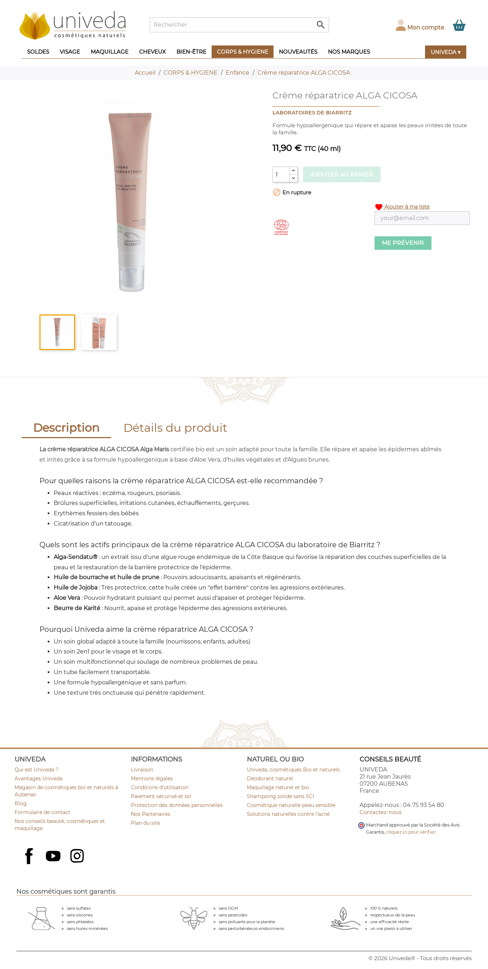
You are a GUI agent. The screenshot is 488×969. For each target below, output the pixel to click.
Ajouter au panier (342, 174)
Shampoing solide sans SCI (280, 796)
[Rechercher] (239, 24)
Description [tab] (66, 428)
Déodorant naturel (270, 778)
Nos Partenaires (150, 814)
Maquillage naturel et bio (278, 787)
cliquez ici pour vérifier (411, 832)
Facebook (29, 863)
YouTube (54, 856)
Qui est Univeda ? (36, 769)
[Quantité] (281, 174)
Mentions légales (152, 778)
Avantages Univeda (39, 778)
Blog (21, 803)
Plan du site (145, 823)
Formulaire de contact (42, 812)
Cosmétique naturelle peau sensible (291, 805)
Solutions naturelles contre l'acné (288, 814)
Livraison (142, 769)
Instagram (77, 856)
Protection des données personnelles (177, 805)
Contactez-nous (381, 812)
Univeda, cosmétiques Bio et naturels (293, 769)
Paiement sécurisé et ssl (161, 796)
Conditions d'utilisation (160, 787)
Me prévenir (403, 242)
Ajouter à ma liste (402, 207)
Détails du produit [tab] (175, 428)
